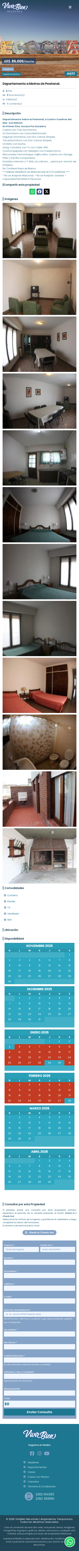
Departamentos (11, 74)
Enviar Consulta (39, 1412)
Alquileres (8, 69)
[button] (70, 7)
